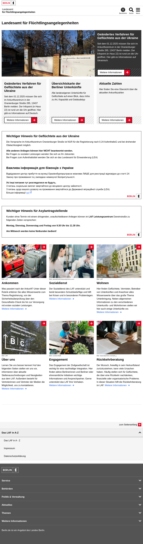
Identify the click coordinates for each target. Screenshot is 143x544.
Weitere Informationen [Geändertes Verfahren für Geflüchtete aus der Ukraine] (111, 72)
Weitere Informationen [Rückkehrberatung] (116, 385)
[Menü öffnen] (138, 10)
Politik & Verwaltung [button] (13, 496)
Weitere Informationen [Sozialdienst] (60, 299)
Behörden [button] (7, 488)
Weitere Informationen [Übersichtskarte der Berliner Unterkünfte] (65, 120)
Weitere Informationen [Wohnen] (108, 312)
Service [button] (6, 480)
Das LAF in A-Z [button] (10, 432)
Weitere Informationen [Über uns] (13, 388)
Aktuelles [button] (7, 505)
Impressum (9, 448)
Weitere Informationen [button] (14, 521)
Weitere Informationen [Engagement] (60, 385)
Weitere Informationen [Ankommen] (13, 309)
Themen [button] (6, 513)
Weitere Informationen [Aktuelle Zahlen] (113, 120)
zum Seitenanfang (128, 424)
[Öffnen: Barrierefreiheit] (123, 10)
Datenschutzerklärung (15, 456)
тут (27, 193)
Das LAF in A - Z (12, 440)
